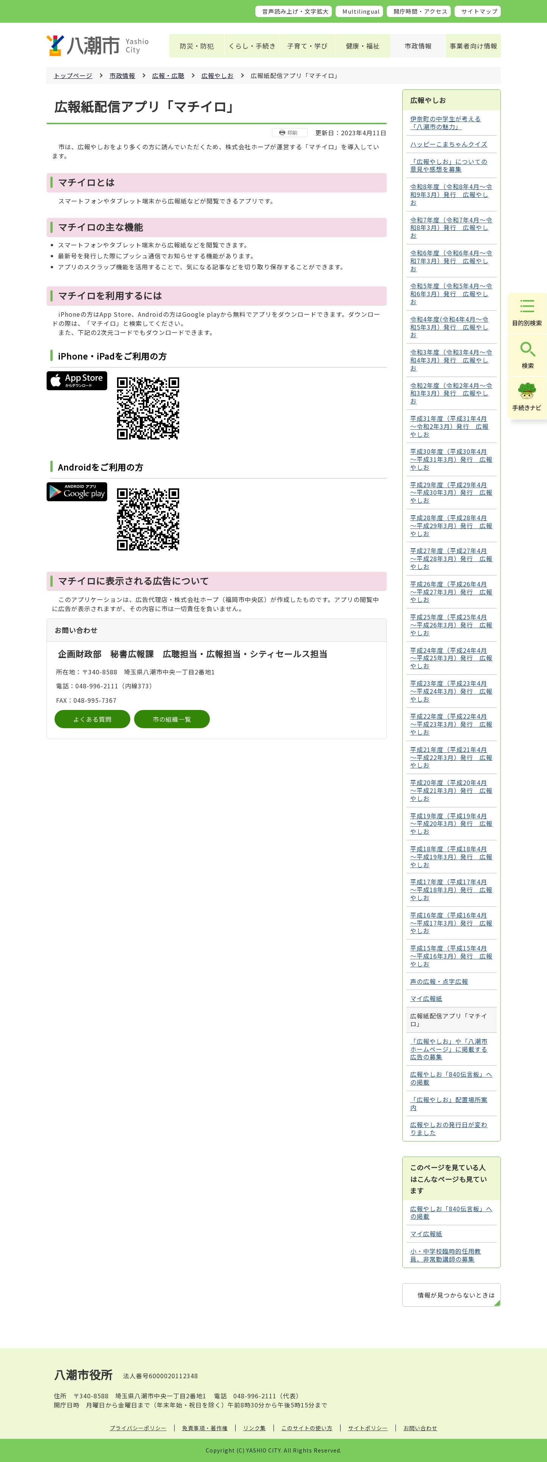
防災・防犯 (197, 45)
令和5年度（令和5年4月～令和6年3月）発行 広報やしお (451, 293)
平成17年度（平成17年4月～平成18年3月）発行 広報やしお (451, 889)
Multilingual (361, 11)
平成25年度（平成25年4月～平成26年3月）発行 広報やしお (451, 624)
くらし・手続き (252, 45)
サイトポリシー (368, 1427)
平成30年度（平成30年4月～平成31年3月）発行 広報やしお (451, 459)
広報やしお (218, 75)
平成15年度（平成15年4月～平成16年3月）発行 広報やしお (451, 955)
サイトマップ (479, 11)
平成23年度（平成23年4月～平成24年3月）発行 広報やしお (451, 691)
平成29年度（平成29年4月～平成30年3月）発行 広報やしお (451, 492)
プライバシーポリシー (138, 1427)
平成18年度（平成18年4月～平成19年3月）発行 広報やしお (451, 856)
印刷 (292, 132)
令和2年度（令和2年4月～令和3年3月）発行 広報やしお (451, 393)
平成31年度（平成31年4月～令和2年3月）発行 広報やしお (449, 426)
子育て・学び (307, 45)
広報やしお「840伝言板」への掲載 (451, 1078)
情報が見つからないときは (456, 1294)
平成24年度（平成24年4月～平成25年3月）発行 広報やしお (451, 658)
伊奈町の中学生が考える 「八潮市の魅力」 (445, 122)
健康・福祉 (363, 45)
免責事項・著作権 (205, 1427)
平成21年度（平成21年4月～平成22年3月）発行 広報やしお (451, 757)
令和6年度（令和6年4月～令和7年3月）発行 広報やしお (451, 260)
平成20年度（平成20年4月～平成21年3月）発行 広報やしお (451, 790)
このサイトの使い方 (307, 1427)
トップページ (73, 75)
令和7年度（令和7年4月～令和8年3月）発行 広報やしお (451, 227)
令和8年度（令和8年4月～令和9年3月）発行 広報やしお (451, 194)
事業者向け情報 (473, 45)
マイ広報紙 (426, 998)
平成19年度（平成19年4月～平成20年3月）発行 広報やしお (451, 823)
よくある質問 (92, 719)
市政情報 (418, 45)
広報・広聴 (168, 75)
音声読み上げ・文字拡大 (295, 11)
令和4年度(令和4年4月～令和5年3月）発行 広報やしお (449, 326)
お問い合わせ (420, 1427)
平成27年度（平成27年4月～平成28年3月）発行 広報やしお (451, 558)
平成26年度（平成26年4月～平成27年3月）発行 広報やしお (451, 591)
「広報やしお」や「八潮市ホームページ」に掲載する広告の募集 (449, 1049)
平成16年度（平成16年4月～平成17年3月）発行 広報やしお (451, 922)
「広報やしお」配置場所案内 (449, 1103)
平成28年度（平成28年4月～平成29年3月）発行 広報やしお (451, 525)
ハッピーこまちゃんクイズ (449, 144)
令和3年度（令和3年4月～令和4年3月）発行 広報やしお (451, 359)
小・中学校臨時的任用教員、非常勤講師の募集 (445, 1254)
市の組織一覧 (172, 719)
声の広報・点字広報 (439, 981)
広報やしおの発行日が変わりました (449, 1128)
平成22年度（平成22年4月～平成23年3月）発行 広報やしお (451, 723)
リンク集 (254, 1427)
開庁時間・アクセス (421, 11)
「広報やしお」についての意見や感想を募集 (449, 165)
